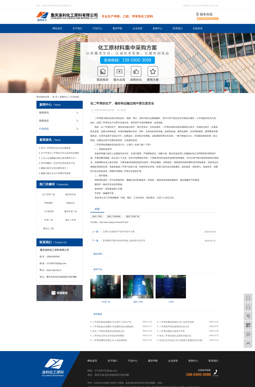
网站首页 (57, 28)
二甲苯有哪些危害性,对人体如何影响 (109, 340)
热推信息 (186, 6)
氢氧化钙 (70, 203)
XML (217, 6)
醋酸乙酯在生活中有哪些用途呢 (56, 173)
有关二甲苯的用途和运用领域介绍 (108, 331)
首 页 (55, 97)
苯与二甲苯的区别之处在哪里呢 (56, 148)
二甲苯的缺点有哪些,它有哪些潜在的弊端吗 (112, 326)
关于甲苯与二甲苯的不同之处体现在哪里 (60, 153)
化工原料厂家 (48, 194)
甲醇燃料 (48, 203)
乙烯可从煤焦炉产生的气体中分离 (118, 231)
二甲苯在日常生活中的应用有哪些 (108, 335)
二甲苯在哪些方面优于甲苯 (172, 331)
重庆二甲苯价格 (114, 216)
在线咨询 (197, 28)
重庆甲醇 (117, 28)
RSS (211, 6)
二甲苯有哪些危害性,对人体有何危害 (176, 322)
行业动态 (75, 97)
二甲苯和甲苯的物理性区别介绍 (174, 326)
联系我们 (177, 28)
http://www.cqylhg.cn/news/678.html (113, 222)
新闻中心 (157, 28)
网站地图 (204, 6)
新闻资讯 (44, 112)
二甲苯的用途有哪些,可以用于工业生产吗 (111, 322)
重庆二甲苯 (70, 220)
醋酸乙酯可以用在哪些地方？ (54, 168)
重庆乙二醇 (48, 228)
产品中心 (97, 28)
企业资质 (137, 28)
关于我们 (77, 28)
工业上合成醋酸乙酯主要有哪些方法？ (59, 158)
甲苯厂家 (48, 220)
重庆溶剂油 (70, 194)
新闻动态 (44, 120)
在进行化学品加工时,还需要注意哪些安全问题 (180, 340)
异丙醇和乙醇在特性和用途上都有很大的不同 (124, 240)
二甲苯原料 (48, 211)
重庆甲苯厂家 (70, 211)
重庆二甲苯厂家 (132, 216)
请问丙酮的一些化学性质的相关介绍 (58, 163)
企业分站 (195, 6)
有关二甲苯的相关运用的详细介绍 (175, 335)
